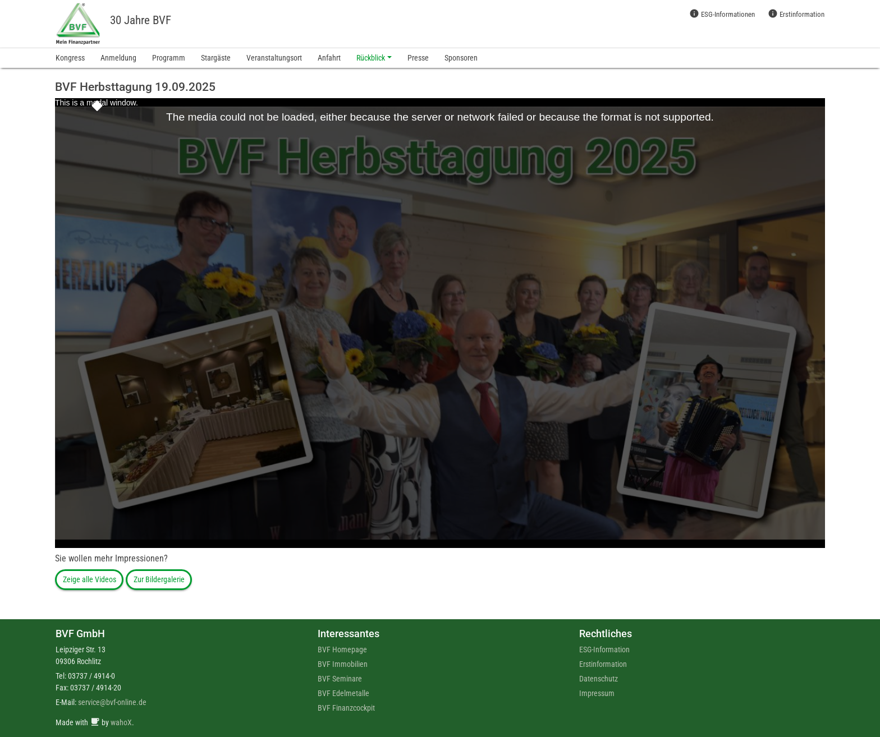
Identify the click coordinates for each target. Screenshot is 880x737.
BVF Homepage (342, 649)
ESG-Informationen (722, 13)
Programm (168, 57)
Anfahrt (329, 57)
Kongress (70, 57)
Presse (418, 57)
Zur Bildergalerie (159, 579)
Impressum (597, 693)
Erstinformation (796, 13)
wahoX (121, 722)
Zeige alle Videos (89, 579)
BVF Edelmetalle (343, 693)
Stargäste (216, 57)
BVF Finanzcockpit (346, 707)
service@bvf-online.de (112, 702)
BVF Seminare (340, 678)
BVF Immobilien (343, 664)
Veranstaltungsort (274, 57)
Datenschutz (598, 678)
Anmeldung (118, 57)
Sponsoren (461, 57)
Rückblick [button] (370, 57)
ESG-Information (604, 649)
